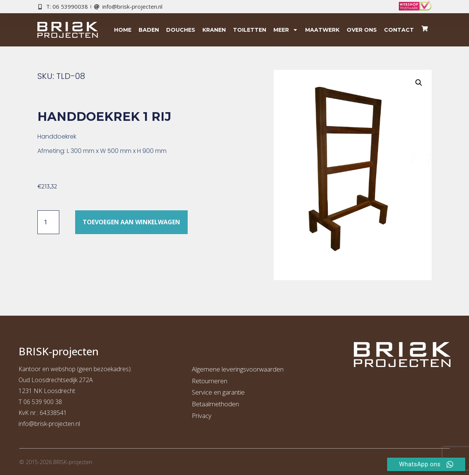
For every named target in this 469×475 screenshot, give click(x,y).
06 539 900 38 (42, 402)
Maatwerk (322, 29)
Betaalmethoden (215, 403)
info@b (28, 423)
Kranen (214, 29)
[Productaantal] (48, 222)
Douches (180, 29)
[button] (419, 82)
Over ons (362, 29)
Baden (149, 29)
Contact (399, 29)
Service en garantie (218, 392)
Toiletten (249, 29)
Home (122, 29)
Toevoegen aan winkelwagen (131, 222)
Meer (285, 29)
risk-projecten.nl (59, 423)
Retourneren (209, 380)
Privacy (201, 415)
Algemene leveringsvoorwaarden (238, 369)
